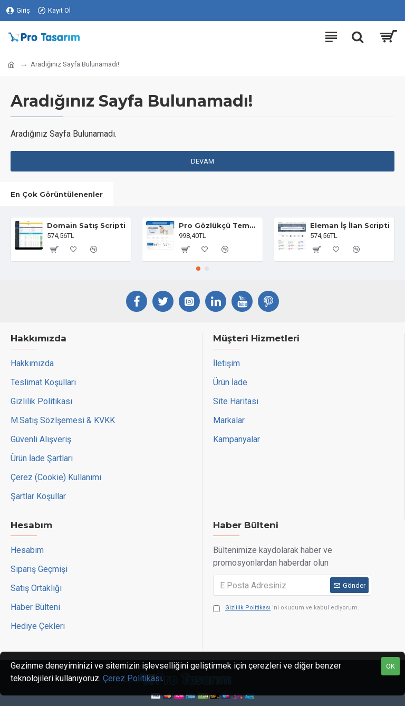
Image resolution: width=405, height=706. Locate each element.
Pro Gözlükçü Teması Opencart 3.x (219, 225)
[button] (198, 268)
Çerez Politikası (132, 678)
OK (390, 666)
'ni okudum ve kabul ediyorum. (286, 608)
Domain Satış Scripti (86, 225)
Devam (202, 161)
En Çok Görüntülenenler (57, 194)
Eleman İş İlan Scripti (350, 225)
